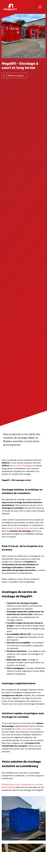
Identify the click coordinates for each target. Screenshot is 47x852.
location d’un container (25, 728)
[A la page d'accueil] (10, 7)
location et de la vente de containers (23, 528)
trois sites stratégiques (23, 465)
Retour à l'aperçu (16, 75)
